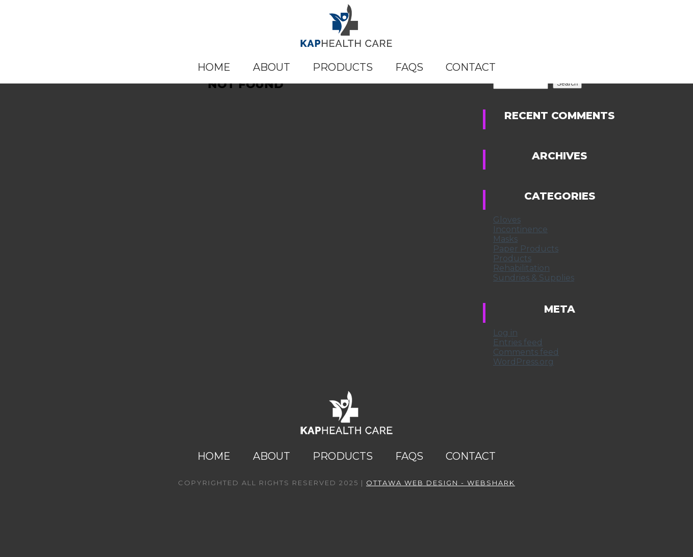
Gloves (507, 220)
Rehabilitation (521, 268)
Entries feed (518, 342)
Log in (505, 333)
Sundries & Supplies (533, 278)
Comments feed (526, 352)
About (271, 67)
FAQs (409, 67)
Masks (505, 239)
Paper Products (525, 249)
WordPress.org (523, 362)
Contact (471, 67)
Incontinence (520, 229)
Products (343, 67)
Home (213, 67)
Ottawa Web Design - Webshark (440, 483)
